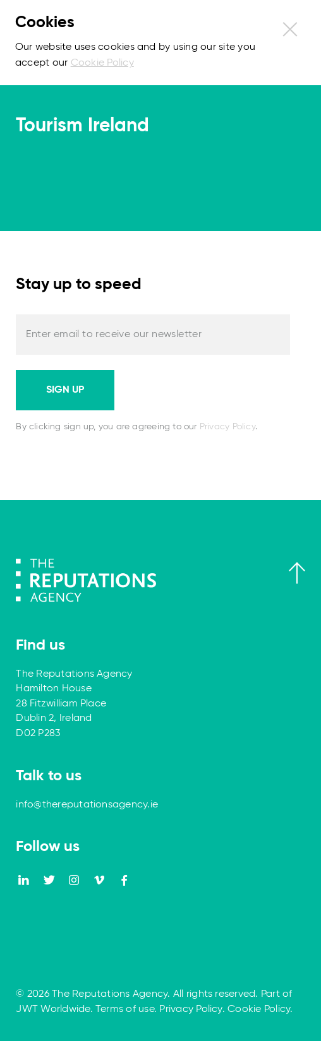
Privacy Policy (227, 426)
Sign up (65, 390)
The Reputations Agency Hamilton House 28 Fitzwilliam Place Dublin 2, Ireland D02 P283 (74, 704)
